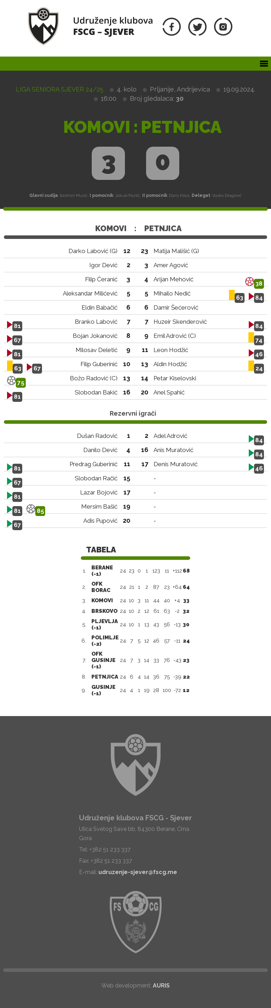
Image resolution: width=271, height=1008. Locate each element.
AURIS (161, 985)
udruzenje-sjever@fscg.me (137, 872)
